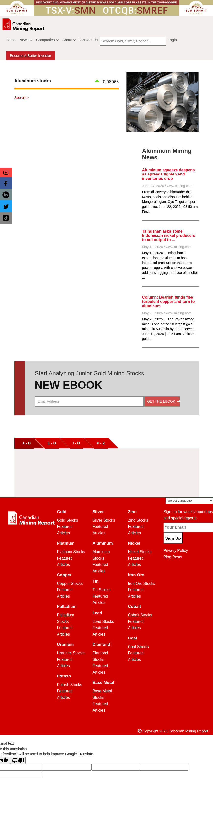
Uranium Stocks (71, 653)
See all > (21, 97)
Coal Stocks (138, 647)
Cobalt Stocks (140, 615)
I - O (76, 443)
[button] (6, 172)
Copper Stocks (70, 583)
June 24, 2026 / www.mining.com (167, 186)
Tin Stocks (101, 590)
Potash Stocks (69, 685)
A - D (24, 443)
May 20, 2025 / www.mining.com (166, 313)
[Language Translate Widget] (189, 500)
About (69, 40)
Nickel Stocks (139, 552)
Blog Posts (172, 557)
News (25, 40)
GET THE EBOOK (163, 401)
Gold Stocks (67, 520)
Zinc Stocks (138, 520)
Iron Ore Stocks (141, 583)
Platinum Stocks (71, 552)
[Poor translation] (18, 760)
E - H (51, 443)
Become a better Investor (30, 55)
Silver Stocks (103, 520)
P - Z (101, 443)
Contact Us (89, 40)
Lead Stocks (103, 621)
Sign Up (173, 538)
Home (10, 40)
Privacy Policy (175, 551)
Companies (47, 40)
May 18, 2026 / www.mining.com (166, 247)
